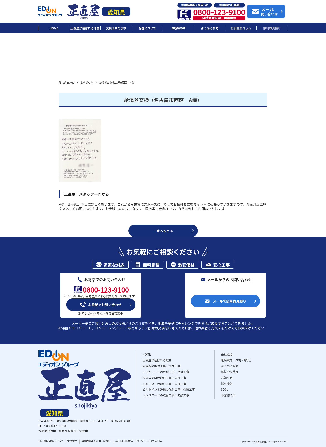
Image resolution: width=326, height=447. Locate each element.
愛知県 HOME (66, 82)
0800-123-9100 (56, 426)
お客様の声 (86, 82)
